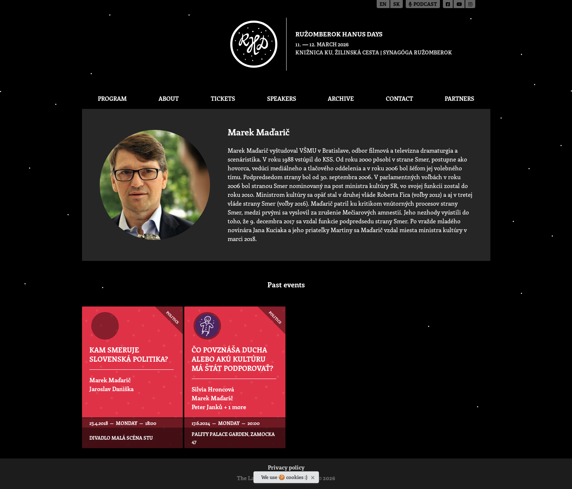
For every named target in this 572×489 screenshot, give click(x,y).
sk (396, 4)
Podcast (423, 4)
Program (112, 98)
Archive (341, 98)
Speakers (281, 98)
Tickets (223, 98)
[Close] (314, 476)
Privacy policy (286, 468)
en (383, 4)
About (169, 98)
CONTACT (399, 98)
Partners (459, 98)
